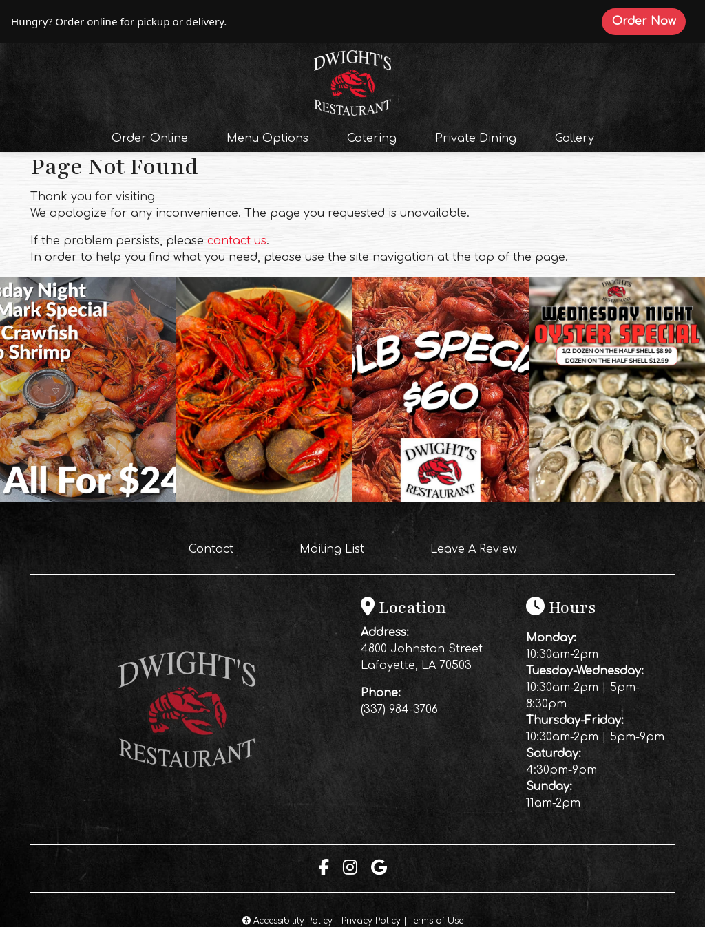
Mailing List (331, 549)
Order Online (154, 137)
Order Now (649, 21)
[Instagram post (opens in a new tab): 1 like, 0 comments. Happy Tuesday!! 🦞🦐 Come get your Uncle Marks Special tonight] (88, 498)
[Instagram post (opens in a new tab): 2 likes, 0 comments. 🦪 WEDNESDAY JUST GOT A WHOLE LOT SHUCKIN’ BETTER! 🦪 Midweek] (617, 498)
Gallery (574, 138)
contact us (236, 241)
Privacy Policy (371, 921)
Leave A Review (479, 547)
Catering (372, 138)
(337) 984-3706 (399, 709)
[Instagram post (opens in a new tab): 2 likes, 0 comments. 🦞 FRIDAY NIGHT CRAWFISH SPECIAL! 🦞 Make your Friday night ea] (440, 498)
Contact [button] (216, 547)
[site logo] (352, 81)
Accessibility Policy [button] (287, 921)
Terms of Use (436, 921)
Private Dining (475, 138)
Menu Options (267, 138)
